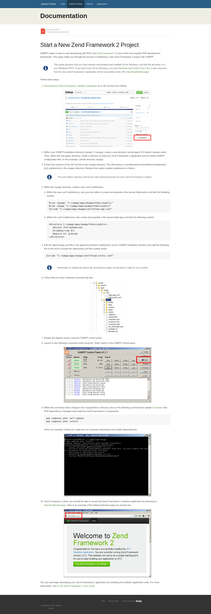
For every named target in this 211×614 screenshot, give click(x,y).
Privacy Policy (113, 601)
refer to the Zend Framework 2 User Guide (73, 586)
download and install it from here (134, 68)
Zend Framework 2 (105, 53)
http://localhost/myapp (55, 505)
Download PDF (58, 31)
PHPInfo (89, 4)
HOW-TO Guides (75, 4)
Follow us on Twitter (48, 601)
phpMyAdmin (102, 4)
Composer (157, 407)
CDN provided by (132, 601)
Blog (103, 601)
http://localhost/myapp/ (137, 72)
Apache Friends (48, 4)
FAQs (63, 4)
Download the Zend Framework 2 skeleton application (70, 86)
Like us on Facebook (53, 601)
